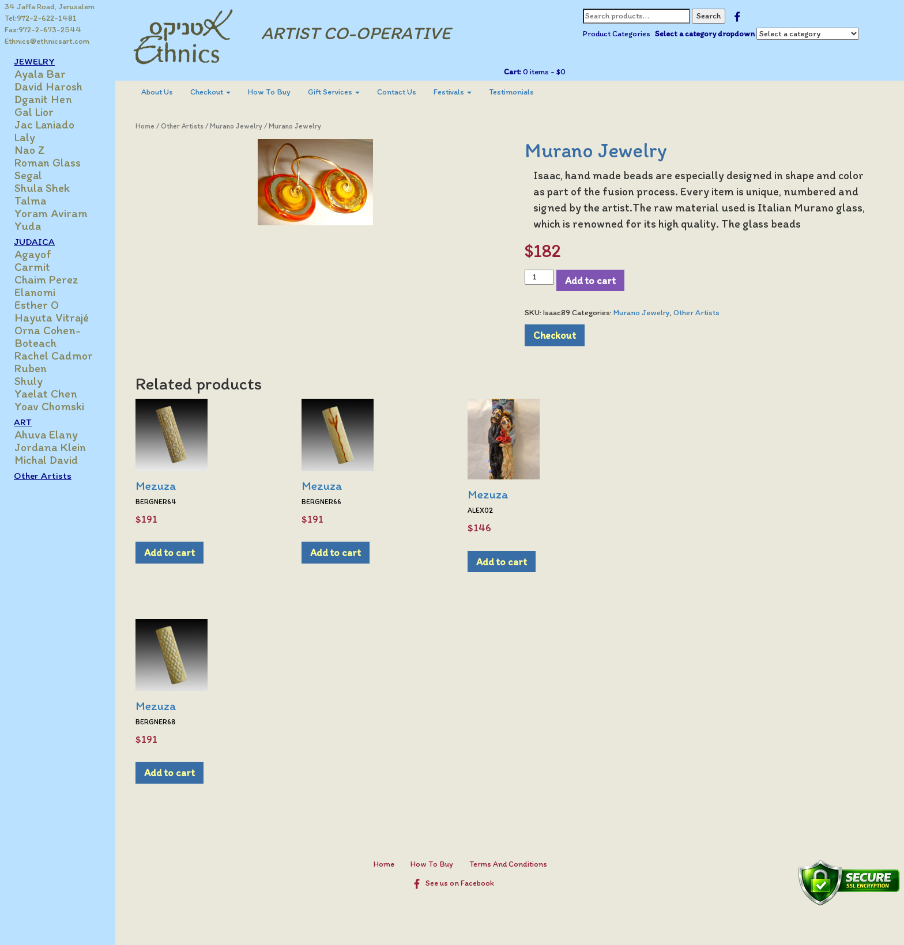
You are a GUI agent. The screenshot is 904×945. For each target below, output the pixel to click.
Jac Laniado (44, 124)
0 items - (543, 72)
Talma (30, 200)
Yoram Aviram (51, 213)
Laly (24, 137)
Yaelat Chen (45, 393)
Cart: (512, 72)
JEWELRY (34, 61)
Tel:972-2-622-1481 (41, 18)
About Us (157, 92)
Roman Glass (47, 162)
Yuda (27, 226)
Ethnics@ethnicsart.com (47, 41)
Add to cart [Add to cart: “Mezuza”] (169, 552)
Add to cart (590, 280)
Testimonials (511, 92)
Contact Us (396, 92)
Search (708, 16)
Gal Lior (34, 111)
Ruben (30, 368)
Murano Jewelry (236, 126)
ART (23, 422)
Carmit (32, 266)
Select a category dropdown (705, 34)
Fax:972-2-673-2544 (43, 30)
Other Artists (42, 475)
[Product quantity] (539, 277)
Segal (28, 175)
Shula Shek (42, 188)
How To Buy (269, 92)
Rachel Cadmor (53, 355)
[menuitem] (157, 92)
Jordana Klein (50, 447)
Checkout (210, 92)
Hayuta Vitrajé (51, 317)
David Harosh (48, 86)
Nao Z (29, 149)
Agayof (32, 254)
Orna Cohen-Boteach (47, 336)
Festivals (453, 92)
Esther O (36, 304)
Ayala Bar (40, 73)
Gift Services (334, 92)
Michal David (46, 459)
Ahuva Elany (46, 434)
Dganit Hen (43, 99)
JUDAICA (34, 241)
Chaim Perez (46, 279)
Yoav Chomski (49, 406)
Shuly (28, 381)
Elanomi (34, 292)
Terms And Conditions (508, 864)
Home (145, 126)
